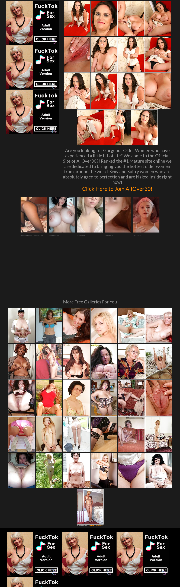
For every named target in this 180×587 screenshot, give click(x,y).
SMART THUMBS (96, 477)
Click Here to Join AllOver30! (117, 188)
